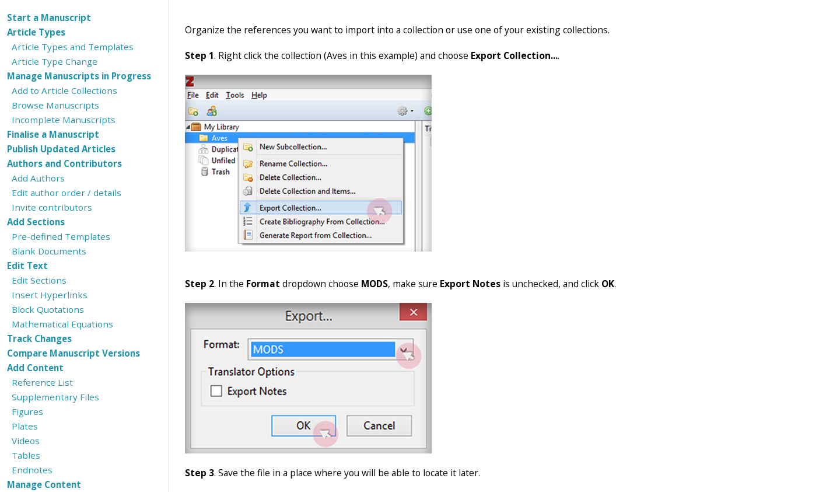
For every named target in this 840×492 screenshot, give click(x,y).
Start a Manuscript (49, 17)
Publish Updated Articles (61, 149)
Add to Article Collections (64, 90)
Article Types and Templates (73, 47)
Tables (26, 455)
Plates (25, 426)
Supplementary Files (55, 397)
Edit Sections (39, 280)
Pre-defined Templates (61, 236)
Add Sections (36, 222)
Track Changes (39, 338)
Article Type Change (54, 61)
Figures (27, 411)
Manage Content (44, 484)
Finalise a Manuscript (53, 134)
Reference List (42, 382)
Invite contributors (52, 207)
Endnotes (32, 470)
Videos (26, 440)
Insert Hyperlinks (50, 295)
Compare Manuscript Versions (73, 353)
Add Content (35, 368)
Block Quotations (48, 309)
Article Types (36, 32)
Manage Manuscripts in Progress (79, 76)
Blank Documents (49, 251)
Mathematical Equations (62, 324)
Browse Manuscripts (55, 105)
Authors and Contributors (64, 163)
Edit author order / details (66, 192)
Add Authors (38, 178)
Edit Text (27, 265)
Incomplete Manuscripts (64, 119)
